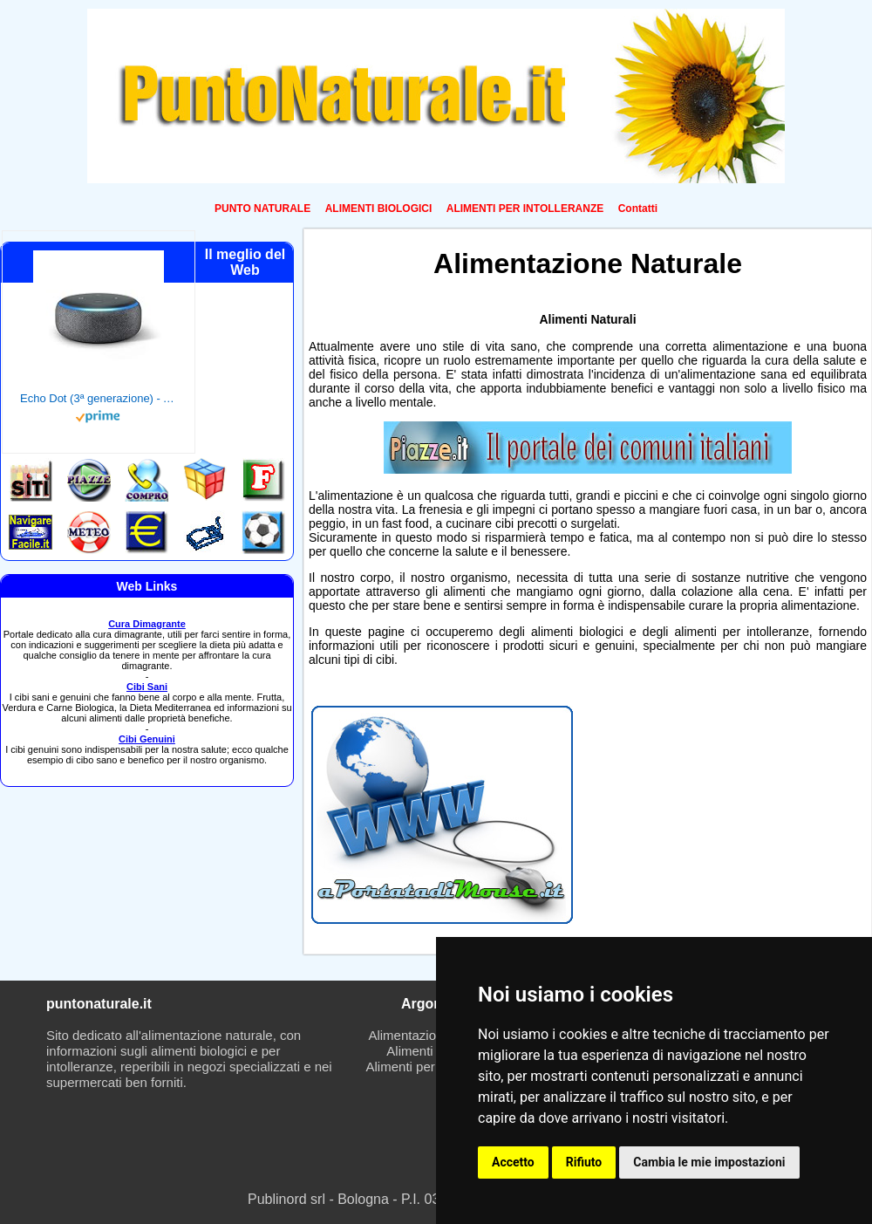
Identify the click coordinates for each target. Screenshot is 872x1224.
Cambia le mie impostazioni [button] (709, 1162)
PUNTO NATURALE (262, 208)
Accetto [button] (513, 1162)
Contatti (637, 208)
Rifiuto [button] (584, 1162)
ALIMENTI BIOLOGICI (379, 208)
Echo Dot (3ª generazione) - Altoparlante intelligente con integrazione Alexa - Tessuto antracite (98, 398)
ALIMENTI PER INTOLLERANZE (524, 208)
